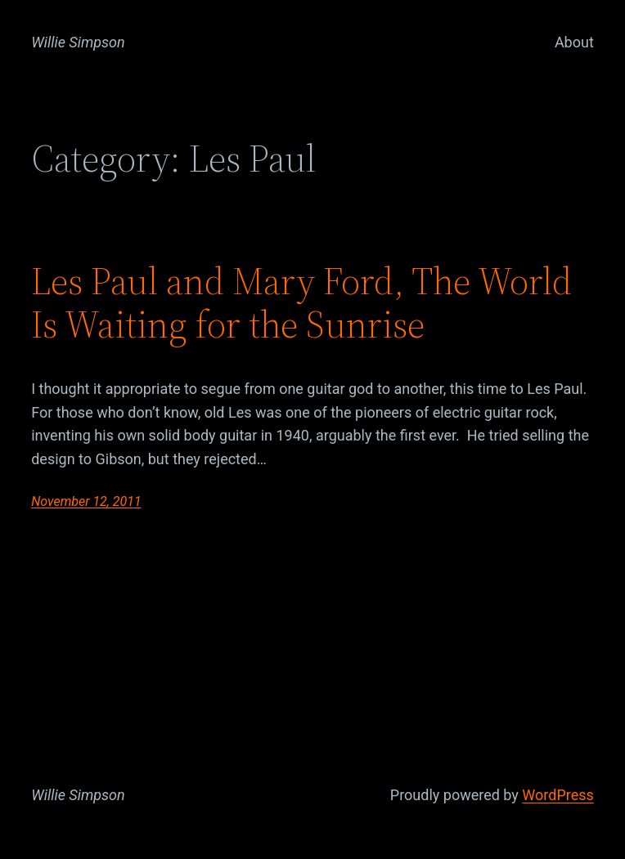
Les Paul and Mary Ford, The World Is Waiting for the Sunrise (301, 303)
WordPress (557, 794)
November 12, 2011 (86, 501)
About (574, 42)
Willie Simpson (78, 42)
